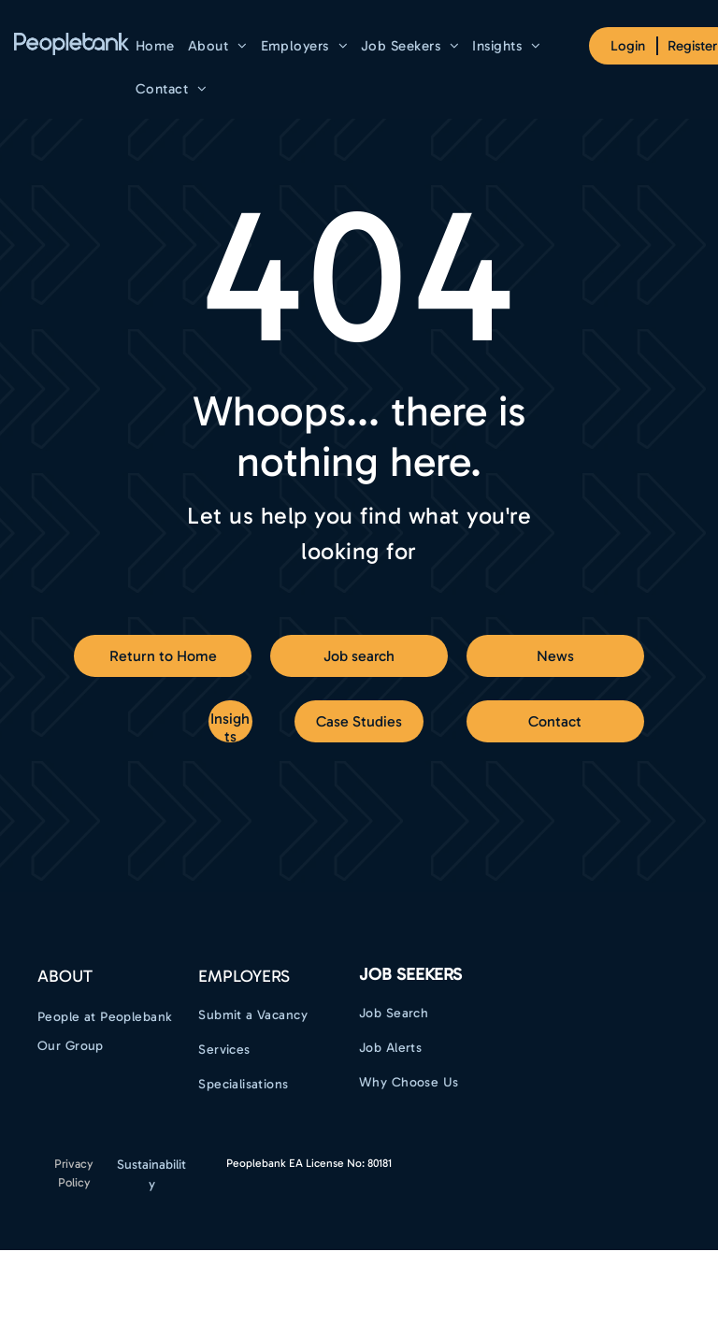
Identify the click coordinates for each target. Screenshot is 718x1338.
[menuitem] (155, 45)
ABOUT (65, 976)
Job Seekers (410, 974)
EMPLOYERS (244, 976)
